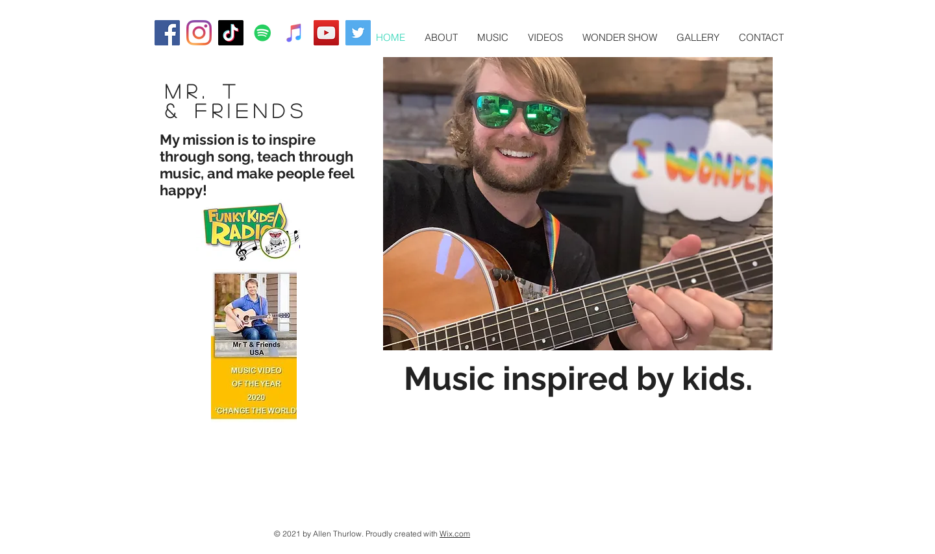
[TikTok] (230, 32)
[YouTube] (326, 32)
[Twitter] (358, 32)
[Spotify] (262, 32)
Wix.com (455, 533)
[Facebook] (167, 32)
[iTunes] (294, 32)
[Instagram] (199, 32)
